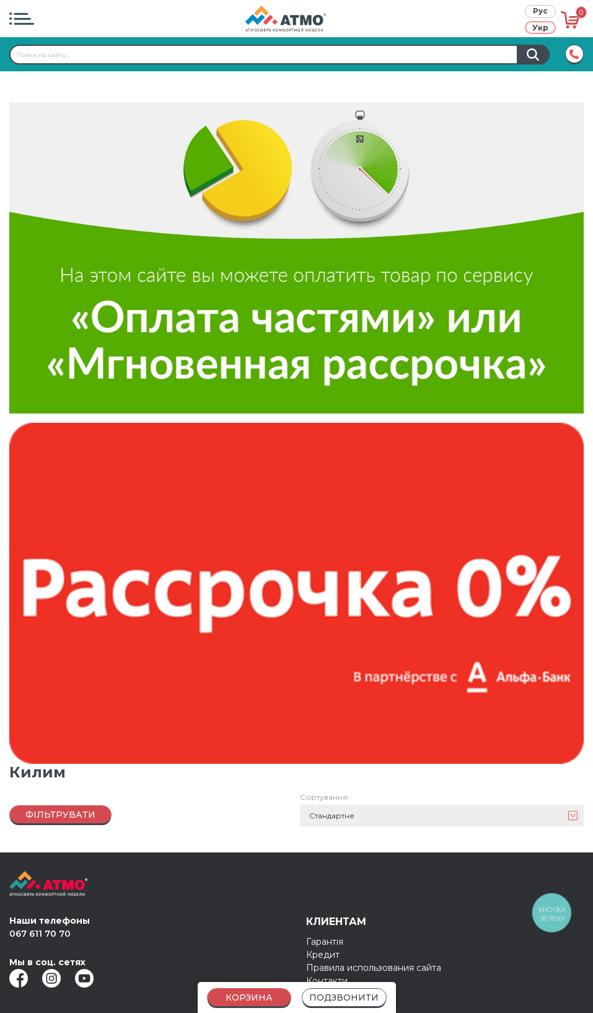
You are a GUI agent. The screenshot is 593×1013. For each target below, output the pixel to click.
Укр (540, 27)
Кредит (323, 944)
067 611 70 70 (40, 923)
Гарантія (324, 931)
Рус (540, 10)
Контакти (327, 970)
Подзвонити (344, 997)
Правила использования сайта (373, 957)
